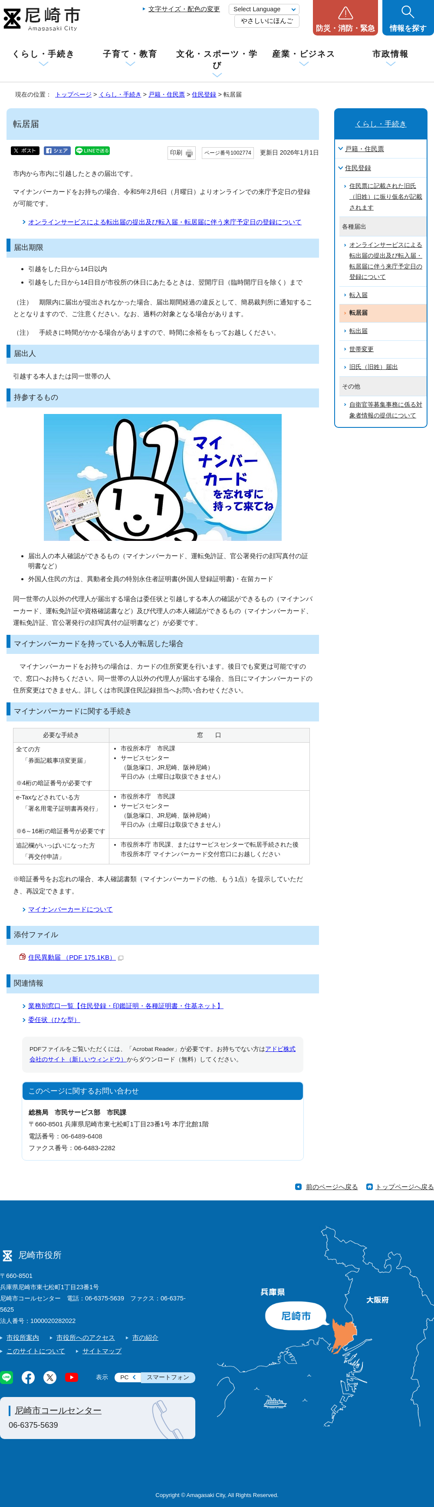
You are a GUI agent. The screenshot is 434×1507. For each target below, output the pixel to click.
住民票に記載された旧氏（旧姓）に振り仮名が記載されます (385, 196)
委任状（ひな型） (54, 1019)
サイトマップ (102, 1351)
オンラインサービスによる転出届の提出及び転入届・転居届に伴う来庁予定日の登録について (165, 222)
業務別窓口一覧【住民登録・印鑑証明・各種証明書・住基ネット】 (126, 1005)
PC (124, 1377)
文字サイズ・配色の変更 (184, 9)
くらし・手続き (43, 53)
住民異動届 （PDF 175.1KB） (75, 957)
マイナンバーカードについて (70, 909)
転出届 (358, 331)
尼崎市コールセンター (58, 1410)
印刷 (176, 152)
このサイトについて (36, 1351)
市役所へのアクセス (85, 1337)
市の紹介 (145, 1337)
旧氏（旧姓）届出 (373, 367)
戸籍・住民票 (166, 94)
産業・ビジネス (303, 53)
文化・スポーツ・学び (217, 59)
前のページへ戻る (332, 1186)
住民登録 (204, 94)
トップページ (73, 94)
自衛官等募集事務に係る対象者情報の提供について (385, 410)
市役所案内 (23, 1337)
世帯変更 (361, 349)
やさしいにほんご (267, 20)
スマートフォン (168, 1377)
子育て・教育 (130, 53)
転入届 (358, 295)
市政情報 (390, 53)
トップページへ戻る (404, 1186)
